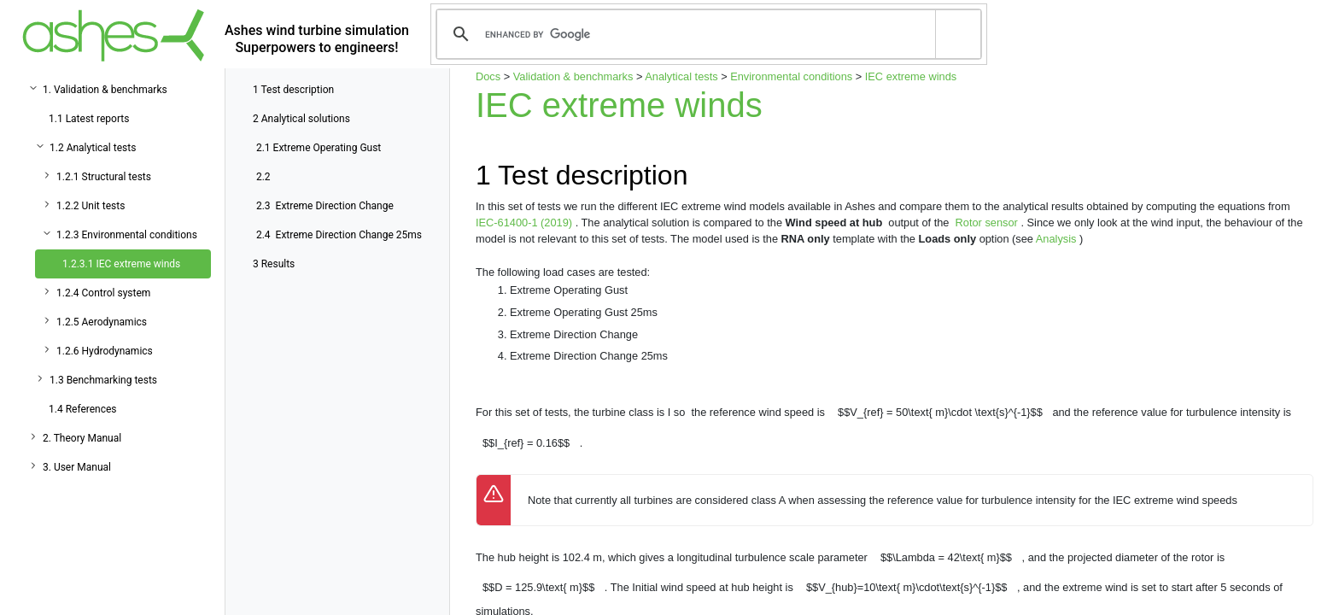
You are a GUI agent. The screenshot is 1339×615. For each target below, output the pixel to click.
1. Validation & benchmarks (105, 90)
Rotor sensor (988, 222)
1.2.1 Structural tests (103, 177)
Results (274, 264)
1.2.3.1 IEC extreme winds (121, 264)
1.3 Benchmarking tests (103, 380)
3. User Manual (77, 467)
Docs (488, 76)
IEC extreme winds (910, 76)
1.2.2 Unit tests (90, 206)
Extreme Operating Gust (318, 148)
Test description (293, 90)
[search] (706, 34)
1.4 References (83, 409)
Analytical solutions (301, 119)
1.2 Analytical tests (93, 148)
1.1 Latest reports (89, 119)
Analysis (1057, 238)
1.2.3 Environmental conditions (126, 235)
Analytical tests (681, 76)
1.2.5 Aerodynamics (101, 322)
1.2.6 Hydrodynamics (104, 351)
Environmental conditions (791, 76)
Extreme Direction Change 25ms (339, 235)
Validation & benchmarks (573, 76)
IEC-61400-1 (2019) (526, 222)
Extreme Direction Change (325, 206)
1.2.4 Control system (103, 293)
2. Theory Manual (82, 438)
